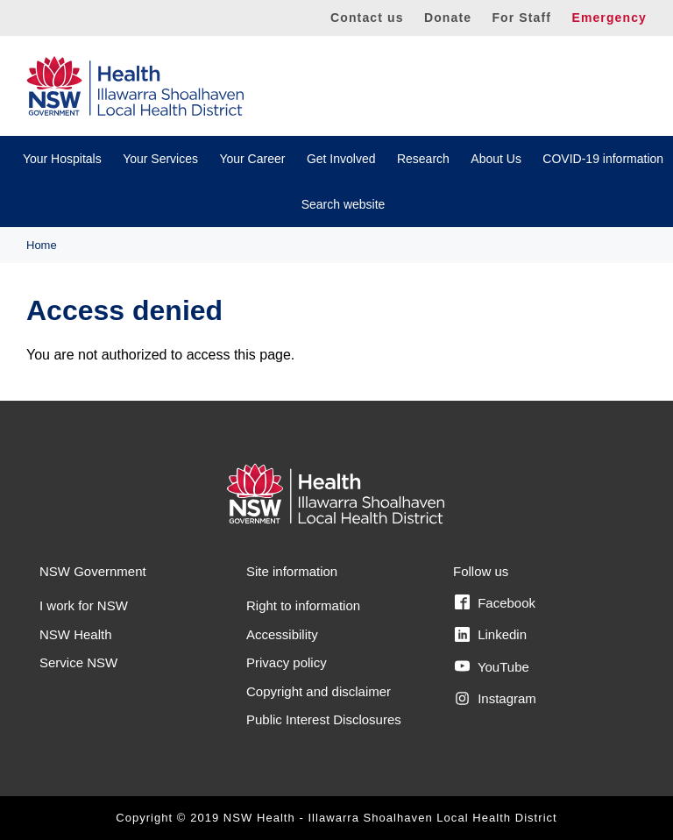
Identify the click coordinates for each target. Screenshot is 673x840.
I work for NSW (83, 605)
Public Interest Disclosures (323, 719)
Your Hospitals (62, 159)
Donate (447, 18)
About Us (496, 159)
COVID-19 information (602, 159)
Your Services (160, 159)
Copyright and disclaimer (318, 691)
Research (423, 159)
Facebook (495, 602)
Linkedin (491, 635)
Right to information (303, 605)
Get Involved (341, 159)
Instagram (495, 699)
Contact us (367, 18)
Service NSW (78, 662)
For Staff (521, 18)
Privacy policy (286, 662)
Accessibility (282, 634)
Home (41, 245)
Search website (343, 204)
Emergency (609, 18)
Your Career (252, 159)
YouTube (492, 666)
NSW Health (75, 634)
